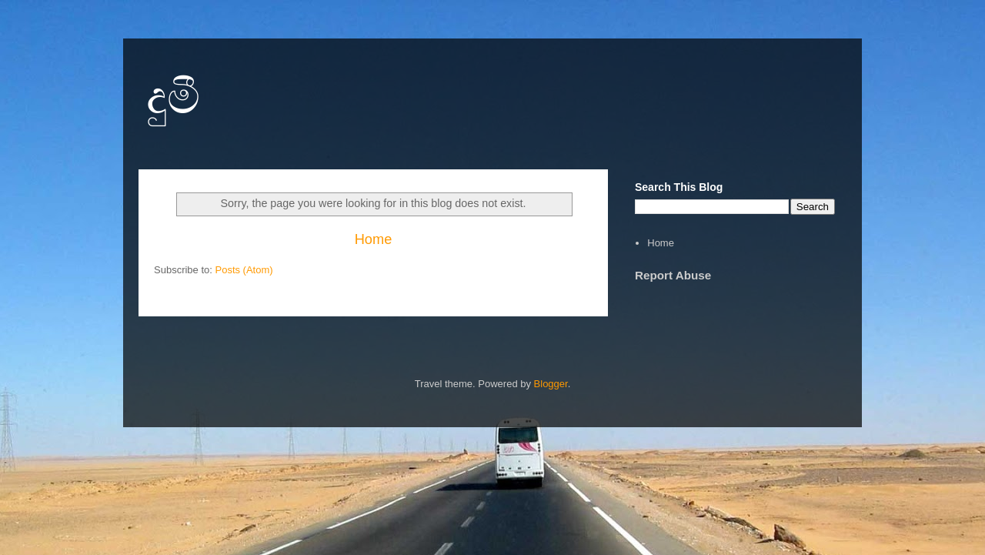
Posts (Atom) (244, 270)
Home (373, 239)
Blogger (551, 384)
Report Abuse (673, 275)
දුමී (173, 97)
